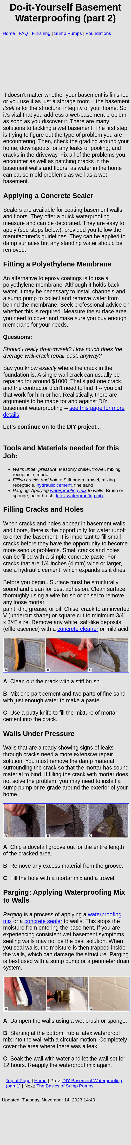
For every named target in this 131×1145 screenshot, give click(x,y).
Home (9, 33)
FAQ (23, 33)
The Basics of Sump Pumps (64, 1085)
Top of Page (18, 1080)
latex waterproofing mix (79, 495)
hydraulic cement (54, 485)
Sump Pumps (68, 33)
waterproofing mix (68, 490)
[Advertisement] (66, 62)
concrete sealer (43, 921)
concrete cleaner (77, 629)
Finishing (41, 33)
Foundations (98, 33)
